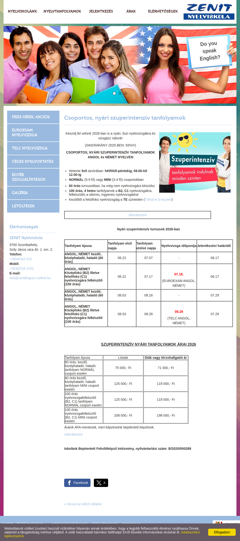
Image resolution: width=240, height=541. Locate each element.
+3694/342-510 (21, 259)
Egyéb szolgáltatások (28, 177)
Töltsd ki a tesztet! (158, 199)
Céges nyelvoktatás (32, 161)
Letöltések (23, 206)
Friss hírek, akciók (31, 117)
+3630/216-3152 (22, 268)
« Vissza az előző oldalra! (83, 504)
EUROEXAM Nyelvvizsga (24, 132)
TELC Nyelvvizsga (30, 148)
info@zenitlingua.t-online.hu (30, 278)
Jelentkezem (137, 215)
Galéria (20, 193)
